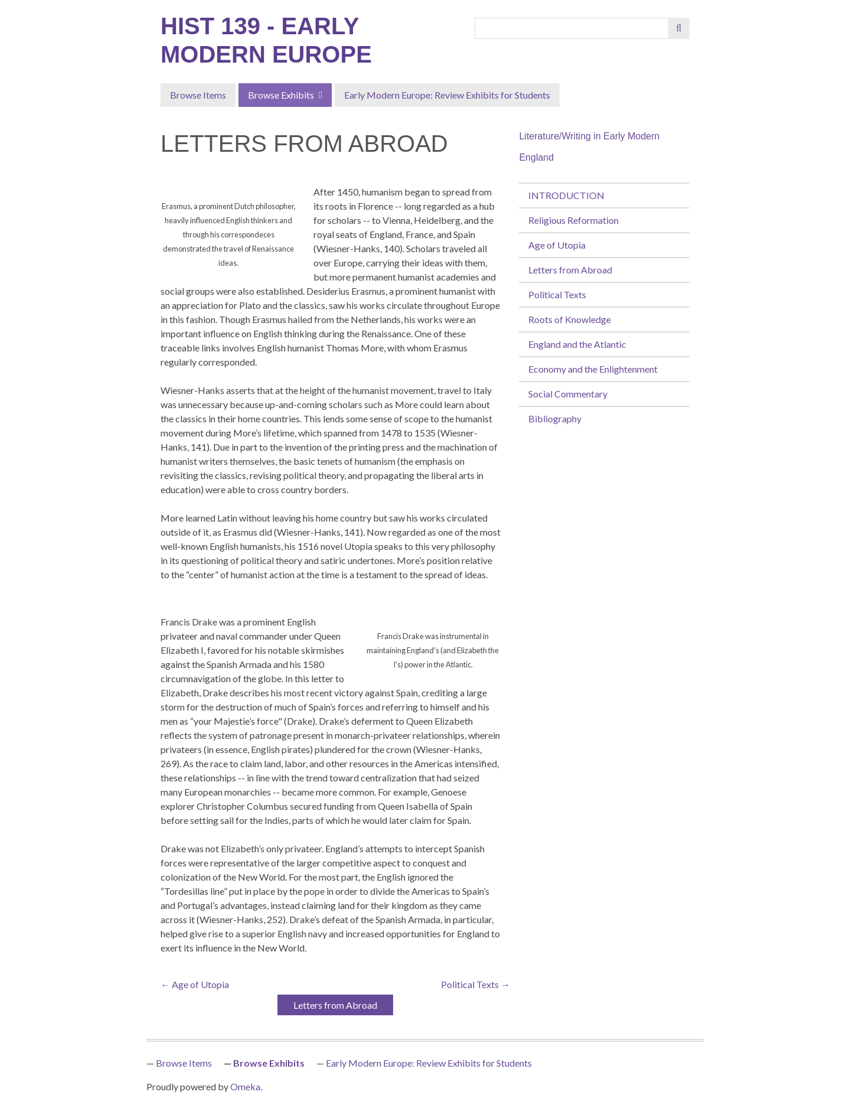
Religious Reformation (573, 220)
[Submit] (678, 28)
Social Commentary (567, 393)
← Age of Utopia (195, 984)
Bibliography (554, 418)
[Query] (572, 28)
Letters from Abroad (570, 269)
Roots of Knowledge (569, 319)
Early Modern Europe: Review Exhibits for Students (447, 94)
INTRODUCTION (566, 195)
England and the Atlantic (577, 344)
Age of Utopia (557, 244)
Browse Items (198, 94)
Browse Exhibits (281, 94)
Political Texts (557, 294)
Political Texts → (475, 984)
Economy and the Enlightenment (593, 368)
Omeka (245, 1086)
